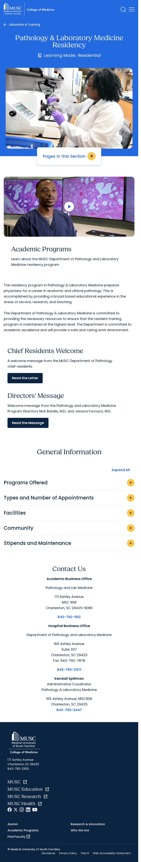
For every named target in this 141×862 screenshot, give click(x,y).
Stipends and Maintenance (69, 543)
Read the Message (28, 422)
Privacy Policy (68, 853)
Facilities (69, 513)
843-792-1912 (69, 617)
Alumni (12, 824)
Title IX (85, 853)
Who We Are (80, 830)
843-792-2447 (69, 710)
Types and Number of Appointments (69, 498)
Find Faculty (19, 836)
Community (69, 528)
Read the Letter (25, 378)
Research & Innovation (88, 824)
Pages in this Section (69, 156)
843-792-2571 (69, 669)
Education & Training (24, 25)
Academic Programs (23, 830)
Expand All (121, 470)
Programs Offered (69, 482)
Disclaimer (48, 853)
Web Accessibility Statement (112, 853)
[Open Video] (69, 207)
